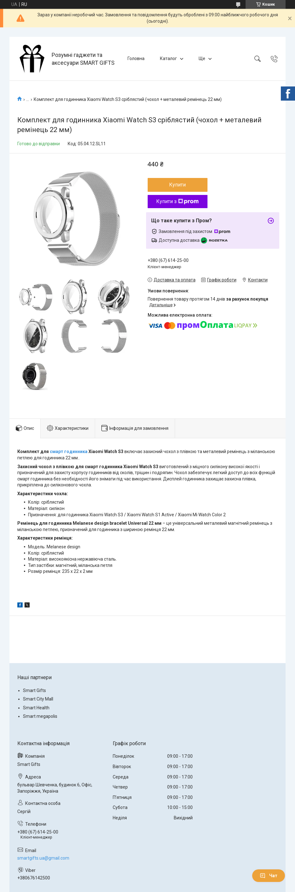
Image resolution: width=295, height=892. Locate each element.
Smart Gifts (34, 690)
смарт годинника (69, 451)
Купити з (177, 201)
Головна (136, 58)
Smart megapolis (40, 716)
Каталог (168, 58)
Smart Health (36, 707)
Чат (268, 875)
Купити (177, 185)
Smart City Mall (38, 698)
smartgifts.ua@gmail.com (43, 858)
